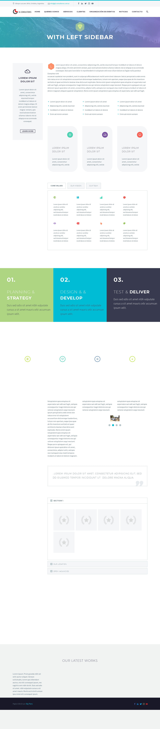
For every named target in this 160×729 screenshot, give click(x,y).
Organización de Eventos (102, 12)
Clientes (81, 12)
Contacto (137, 12)
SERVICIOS (68, 12)
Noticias (123, 12)
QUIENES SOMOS (51, 12)
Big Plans (29, 723)
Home (37, 12)
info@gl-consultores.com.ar (59, 3)
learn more (27, 131)
